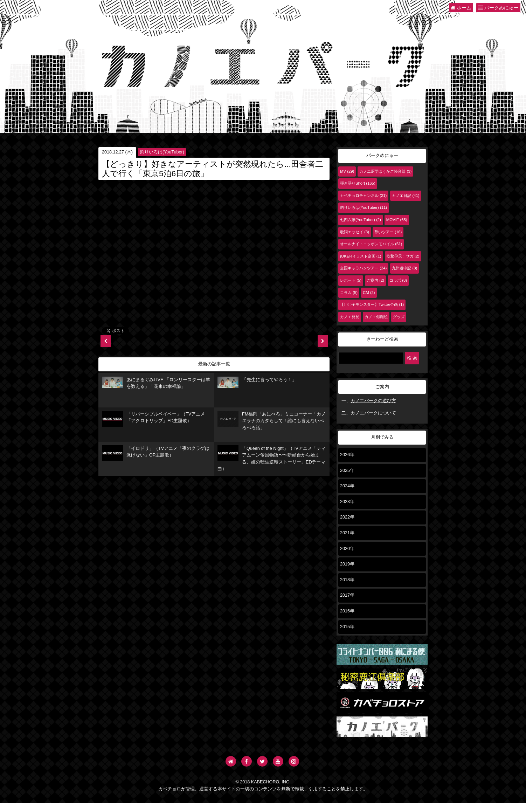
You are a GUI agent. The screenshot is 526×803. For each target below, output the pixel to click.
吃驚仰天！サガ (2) (403, 256)
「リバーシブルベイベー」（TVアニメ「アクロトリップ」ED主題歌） (153, 419)
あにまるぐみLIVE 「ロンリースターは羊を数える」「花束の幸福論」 (156, 383)
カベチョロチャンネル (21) (363, 195)
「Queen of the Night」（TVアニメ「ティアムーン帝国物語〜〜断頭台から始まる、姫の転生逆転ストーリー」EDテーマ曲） (271, 458)
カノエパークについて (373, 413)
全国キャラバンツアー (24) (363, 268)
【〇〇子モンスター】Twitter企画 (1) (372, 304)
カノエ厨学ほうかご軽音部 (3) (385, 171)
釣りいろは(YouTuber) (162, 152)
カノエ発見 (349, 317)
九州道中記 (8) (404, 268)
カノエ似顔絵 (376, 317)
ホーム (461, 8)
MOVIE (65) (396, 220)
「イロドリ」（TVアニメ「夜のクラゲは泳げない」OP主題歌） (155, 453)
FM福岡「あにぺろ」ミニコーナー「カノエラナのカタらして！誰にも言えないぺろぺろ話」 (271, 420)
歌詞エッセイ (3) (354, 232)
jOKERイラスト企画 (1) (360, 256)
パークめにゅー (498, 8)
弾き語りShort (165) (357, 183)
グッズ (398, 317)
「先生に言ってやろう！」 (257, 383)
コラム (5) (349, 292)
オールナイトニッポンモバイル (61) (371, 244)
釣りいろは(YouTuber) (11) (363, 207)
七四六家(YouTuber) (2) (360, 220)
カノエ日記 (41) (405, 195)
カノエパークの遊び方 (373, 400)
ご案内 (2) (375, 280)
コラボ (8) (398, 280)
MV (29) (347, 171)
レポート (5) (350, 280)
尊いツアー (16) (388, 232)
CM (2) (369, 292)
